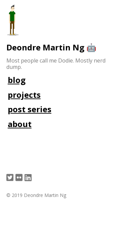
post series (29, 109)
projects (24, 94)
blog (17, 79)
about (20, 123)
